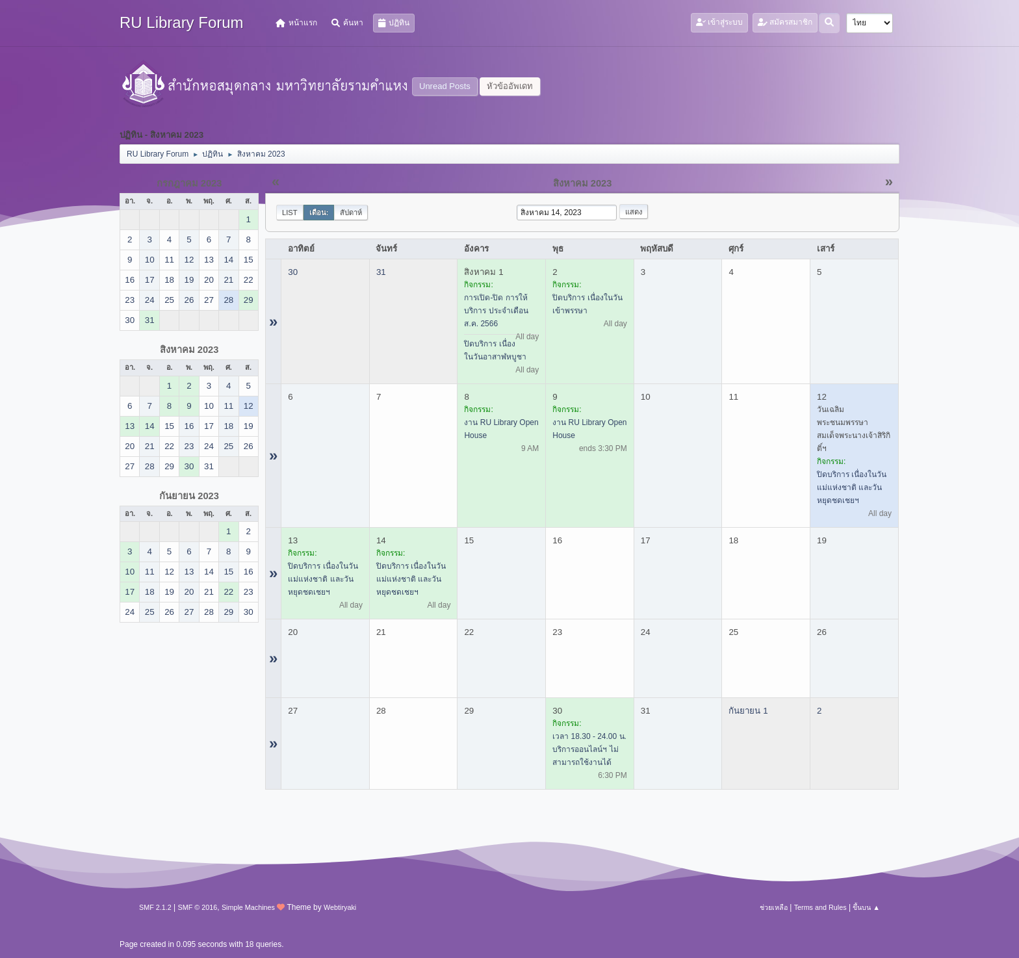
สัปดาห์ (351, 212)
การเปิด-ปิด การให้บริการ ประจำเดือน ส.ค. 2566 (496, 310)
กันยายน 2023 (189, 496)
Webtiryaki (340, 907)
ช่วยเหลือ (774, 907)
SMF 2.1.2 (155, 907)
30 (293, 272)
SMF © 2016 (198, 907)
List (290, 212)
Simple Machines (248, 907)
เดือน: (319, 212)
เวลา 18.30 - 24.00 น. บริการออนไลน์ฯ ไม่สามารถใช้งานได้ (589, 749)
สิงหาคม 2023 (189, 349)
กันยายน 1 (748, 711)
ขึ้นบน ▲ (866, 907)
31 (381, 272)
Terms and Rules (820, 907)
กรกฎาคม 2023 (189, 183)
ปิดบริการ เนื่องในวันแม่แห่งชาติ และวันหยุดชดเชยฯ (851, 487)
